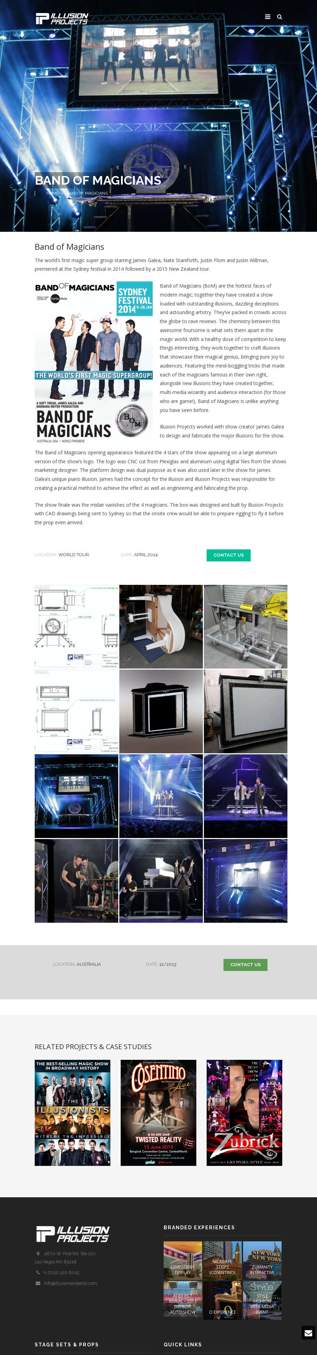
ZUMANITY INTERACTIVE (262, 1269)
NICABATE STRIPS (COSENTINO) (222, 1267)
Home (52, 193)
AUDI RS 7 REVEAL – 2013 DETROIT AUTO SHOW (183, 1304)
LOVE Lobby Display (183, 1269)
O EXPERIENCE (222, 1312)
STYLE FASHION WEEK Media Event (262, 1304)
